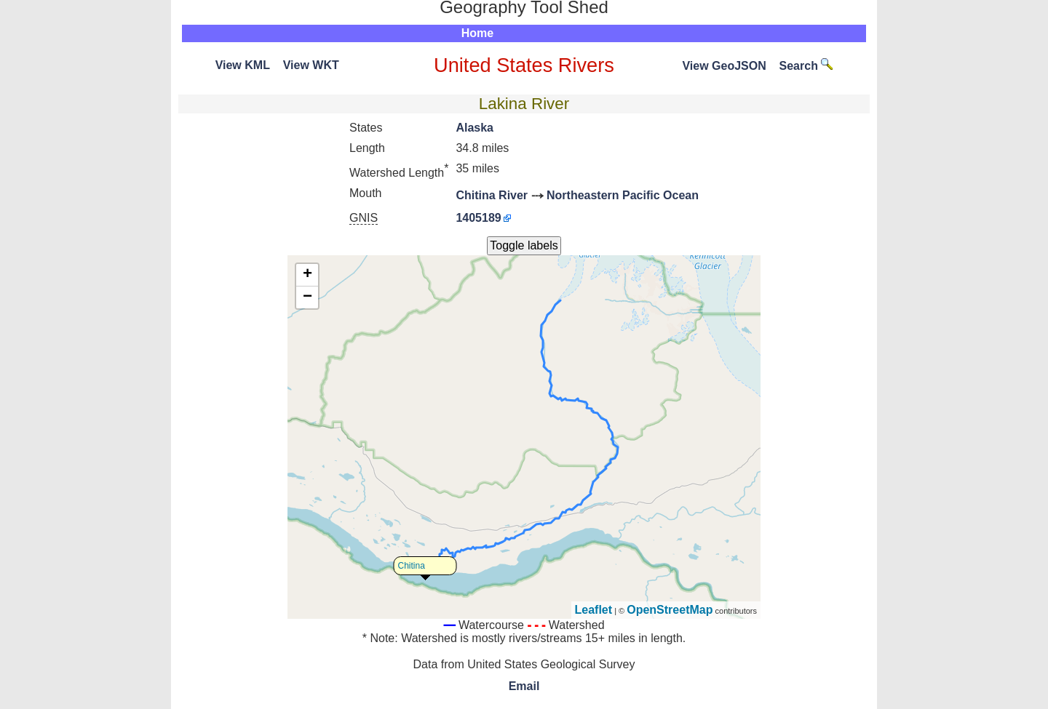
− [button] (307, 297)
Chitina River (492, 195)
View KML (242, 65)
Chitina (411, 566)
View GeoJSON (724, 66)
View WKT (311, 65)
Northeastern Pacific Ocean (623, 195)
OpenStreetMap (669, 610)
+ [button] (307, 275)
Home (477, 33)
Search (806, 66)
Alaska (474, 127)
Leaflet (594, 610)
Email (524, 686)
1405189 (478, 218)
